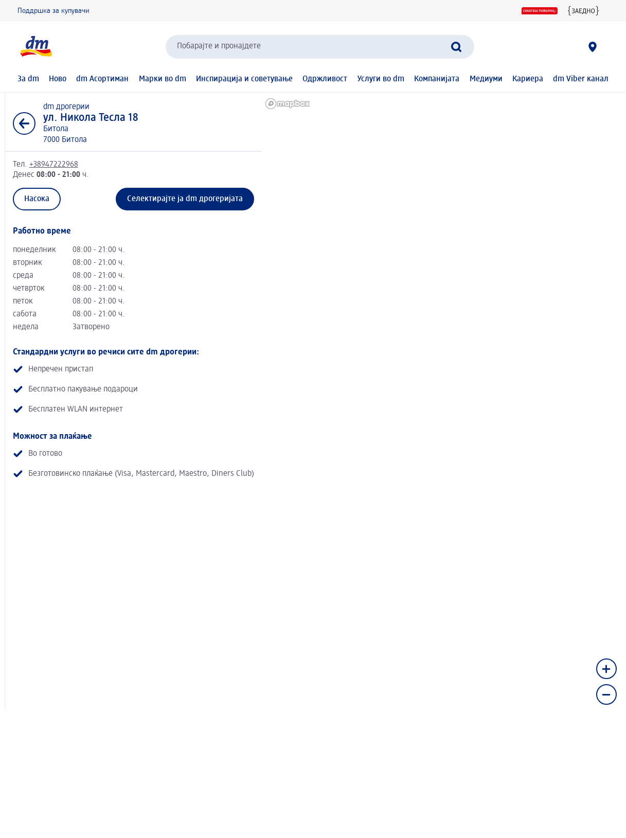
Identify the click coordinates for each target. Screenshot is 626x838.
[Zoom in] (606, 668)
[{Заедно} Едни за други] (583, 10)
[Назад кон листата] (24, 123)
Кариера (527, 79)
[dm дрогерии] (592, 47)
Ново (57, 79)
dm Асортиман (102, 79)
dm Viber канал (581, 79)
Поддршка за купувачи (53, 10)
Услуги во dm (380, 79)
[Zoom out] (606, 694)
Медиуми (486, 79)
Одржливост (324, 79)
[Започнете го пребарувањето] (456, 47)
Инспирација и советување (244, 79)
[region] (442, 288)
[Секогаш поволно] (540, 10)
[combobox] (320, 47)
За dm (28, 79)
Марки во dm (162, 79)
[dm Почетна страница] (35, 46)
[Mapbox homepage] (287, 104)
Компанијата (436, 79)
